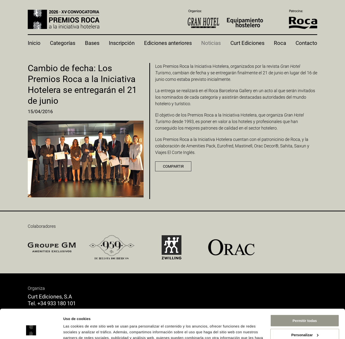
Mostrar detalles (77, 329)
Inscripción (122, 43)
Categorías (62, 43)
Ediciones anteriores (168, 43)
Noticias (211, 43)
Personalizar (304, 307)
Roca (280, 43)
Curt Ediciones (247, 43)
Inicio (34, 43)
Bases (92, 43)
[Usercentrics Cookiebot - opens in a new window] (31, 329)
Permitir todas (305, 293)
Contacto (306, 43)
